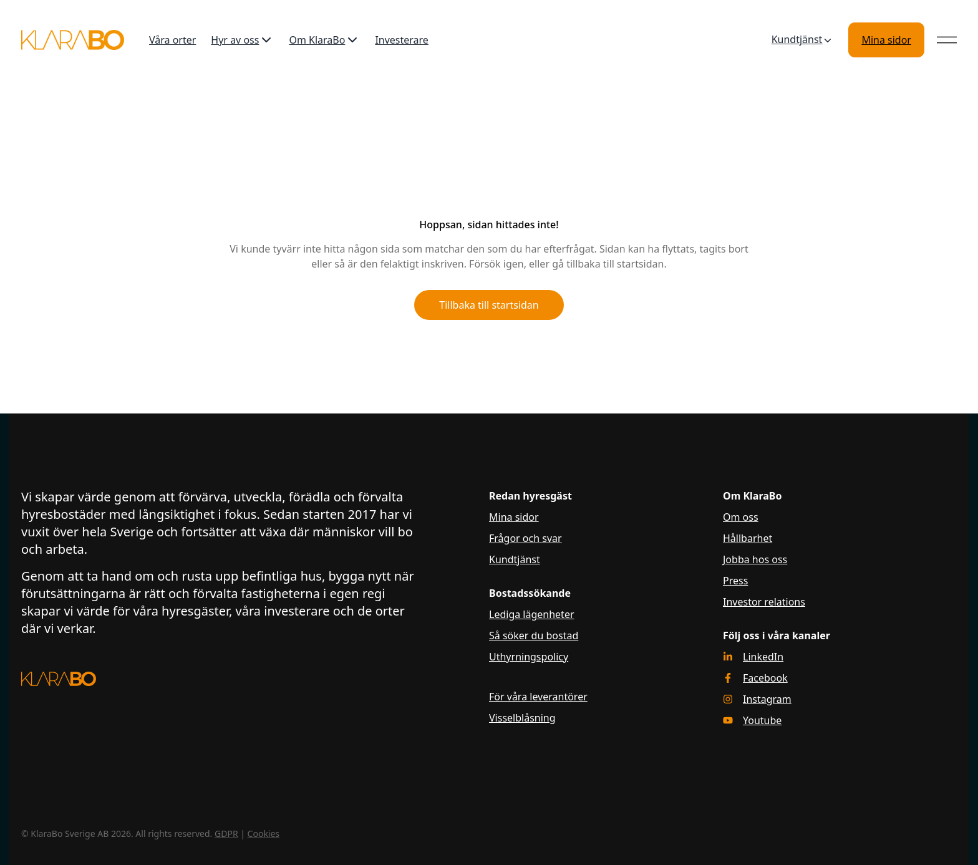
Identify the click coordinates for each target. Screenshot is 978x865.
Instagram (767, 699)
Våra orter (172, 40)
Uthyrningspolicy (528, 657)
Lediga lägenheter (531, 614)
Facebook (765, 678)
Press (735, 580)
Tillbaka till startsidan (488, 305)
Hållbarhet (747, 538)
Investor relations (764, 602)
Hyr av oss (242, 39)
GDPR (226, 833)
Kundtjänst (803, 39)
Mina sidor (886, 40)
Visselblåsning (522, 718)
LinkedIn (763, 657)
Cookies (263, 833)
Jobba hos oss (755, 559)
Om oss (740, 517)
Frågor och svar (525, 538)
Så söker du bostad (533, 635)
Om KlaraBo (324, 39)
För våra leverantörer (538, 696)
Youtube (762, 720)
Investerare (401, 40)
